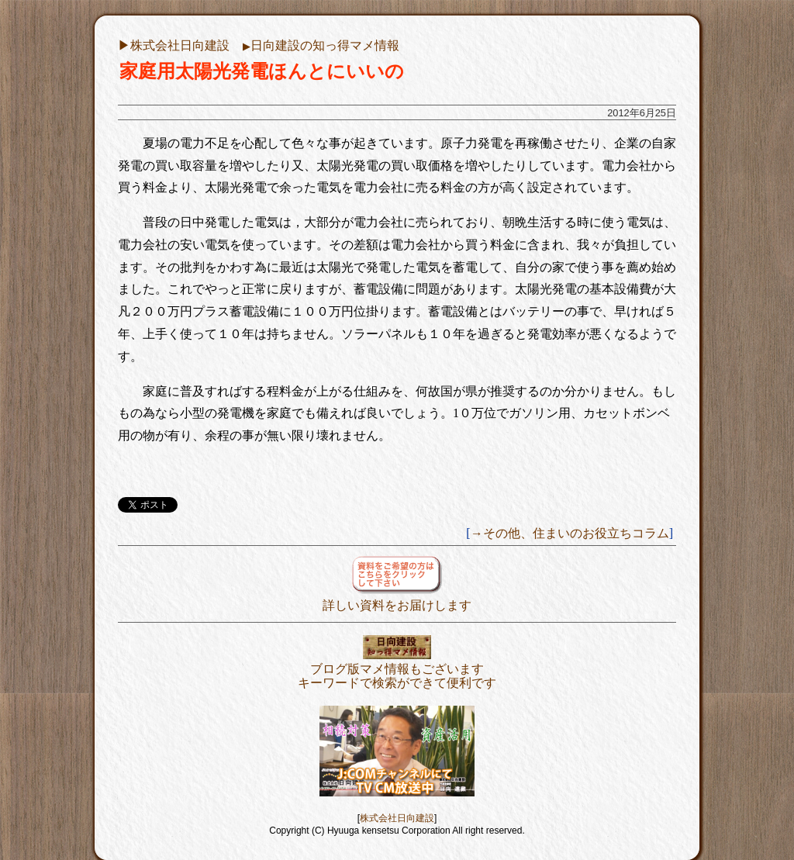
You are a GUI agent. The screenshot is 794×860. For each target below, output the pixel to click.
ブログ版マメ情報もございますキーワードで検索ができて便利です (397, 668)
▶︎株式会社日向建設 (174, 45)
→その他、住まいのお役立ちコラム (570, 533)
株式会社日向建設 (397, 818)
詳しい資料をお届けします (397, 598)
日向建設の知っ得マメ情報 (321, 45)
